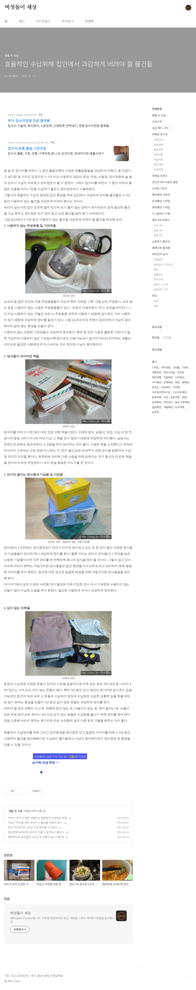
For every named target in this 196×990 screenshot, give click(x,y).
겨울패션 (168, 407)
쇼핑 (165, 397)
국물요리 (158, 274)
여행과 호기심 (160, 134)
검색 (179, 8)
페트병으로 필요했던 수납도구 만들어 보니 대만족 (36, 837)
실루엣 (155, 412)
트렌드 (155, 387)
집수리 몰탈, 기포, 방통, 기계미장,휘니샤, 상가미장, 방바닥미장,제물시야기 (56, 153)
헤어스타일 (169, 372)
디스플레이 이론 (161, 213)
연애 (184, 397)
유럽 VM (158, 230)
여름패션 (156, 372)
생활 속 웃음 (16, 811)
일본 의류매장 (182, 402)
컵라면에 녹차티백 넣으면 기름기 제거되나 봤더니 (36, 832)
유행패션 (168, 382)
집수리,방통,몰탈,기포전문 (27, 148)
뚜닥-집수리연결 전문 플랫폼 (29, 120)
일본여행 (158, 144)
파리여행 (158, 164)
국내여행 (158, 169)
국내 (156, 301)
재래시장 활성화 (161, 248)
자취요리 (168, 402)
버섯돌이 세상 (21, 7)
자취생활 (165, 367)
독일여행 (158, 159)
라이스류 (158, 279)
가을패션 (168, 377)
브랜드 (185, 367)
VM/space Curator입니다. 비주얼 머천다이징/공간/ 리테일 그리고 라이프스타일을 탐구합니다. (62, 919)
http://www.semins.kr (22, 114)
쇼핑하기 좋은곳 (161, 241)
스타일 (155, 367)
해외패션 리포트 (161, 195)
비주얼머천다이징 (161, 392)
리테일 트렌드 (160, 176)
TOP (188, 977)
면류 (156, 269)
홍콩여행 (158, 149)
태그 (22, 21)
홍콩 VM (158, 235)
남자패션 (156, 402)
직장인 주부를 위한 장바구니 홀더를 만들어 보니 (35, 822)
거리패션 (156, 382)
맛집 (154, 295)
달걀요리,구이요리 (163, 264)
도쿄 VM (158, 225)
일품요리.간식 (161, 289)
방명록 (89, 21)
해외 (156, 306)
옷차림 (180, 372)
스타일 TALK (159, 188)
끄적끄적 (157, 121)
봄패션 (185, 382)
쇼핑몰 (176, 367)
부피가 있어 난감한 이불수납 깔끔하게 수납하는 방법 (37, 818)
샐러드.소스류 (161, 284)
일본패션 (156, 407)
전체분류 (157, 109)
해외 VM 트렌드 (161, 220)
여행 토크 (159, 139)
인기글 (167, 337)
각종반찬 (158, 259)
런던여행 (158, 154)
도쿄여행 (179, 407)
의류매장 (165, 387)
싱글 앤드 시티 (160, 128)
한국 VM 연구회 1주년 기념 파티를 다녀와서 (32, 827)
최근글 (155, 337)
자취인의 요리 (160, 254)
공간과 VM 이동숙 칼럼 (165, 182)
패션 (177, 382)
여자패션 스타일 (161, 207)
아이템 (176, 387)
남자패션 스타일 (161, 201)
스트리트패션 (179, 392)
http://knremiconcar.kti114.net (28, 142)
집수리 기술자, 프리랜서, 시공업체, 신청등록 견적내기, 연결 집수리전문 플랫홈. (59, 125)
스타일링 (179, 377)
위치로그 (68, 21)
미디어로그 (43, 21)
